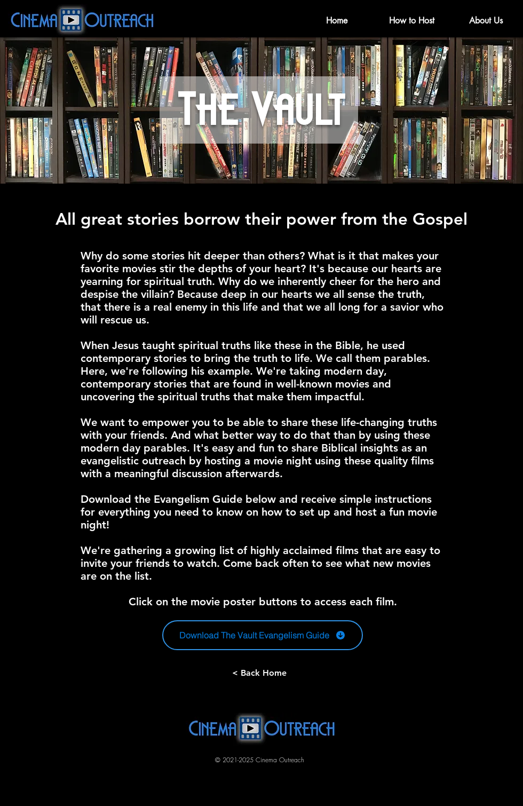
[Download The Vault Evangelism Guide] (262, 635)
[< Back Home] (259, 673)
